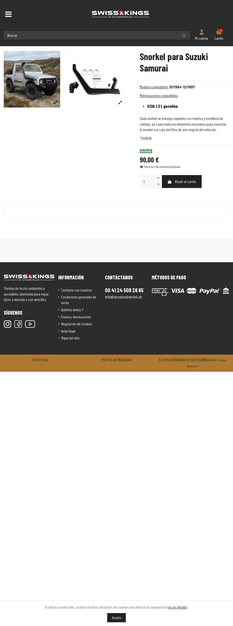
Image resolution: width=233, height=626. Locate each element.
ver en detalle (177, 607)
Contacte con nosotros (76, 290)
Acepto (116, 617)
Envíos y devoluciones (76, 317)
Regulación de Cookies (76, 324)
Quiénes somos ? (72, 309)
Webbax (222, 360)
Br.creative (192, 366)
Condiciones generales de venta (78, 300)
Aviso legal (68, 331)
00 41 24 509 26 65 (124, 290)
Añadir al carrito (181, 181)
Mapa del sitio (70, 338)
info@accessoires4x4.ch (123, 296)
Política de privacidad (116, 360)
